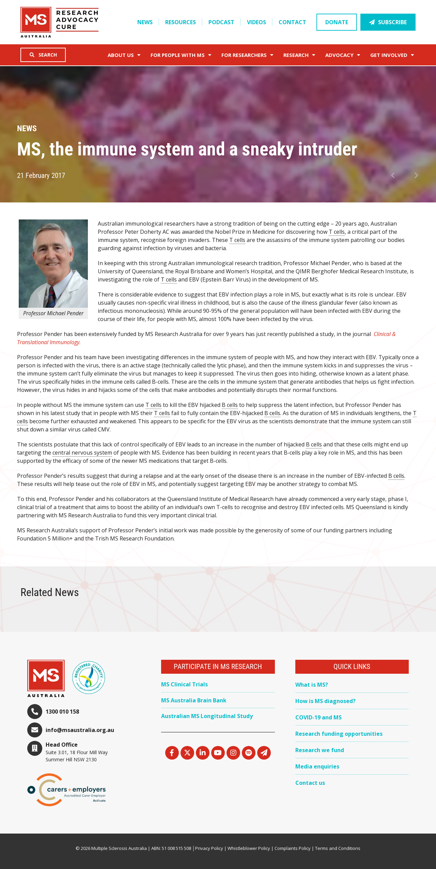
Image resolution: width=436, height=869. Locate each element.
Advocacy (342, 55)
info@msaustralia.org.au (80, 730)
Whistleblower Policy (249, 848)
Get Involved (392, 55)
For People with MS (181, 55)
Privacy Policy (209, 848)
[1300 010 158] (34, 711)
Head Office (62, 744)
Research (299, 55)
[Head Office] (34, 748)
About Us (124, 55)
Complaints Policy (293, 848)
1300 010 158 (62, 711)
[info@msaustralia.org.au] (34, 729)
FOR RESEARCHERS (247, 55)
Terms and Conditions (337, 848)
